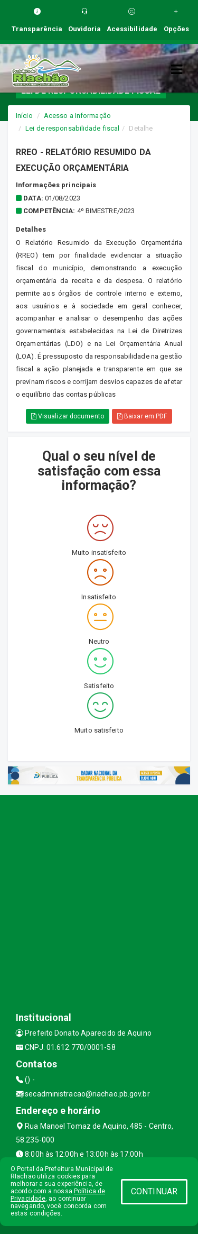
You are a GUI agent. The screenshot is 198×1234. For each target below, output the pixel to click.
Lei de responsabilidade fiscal (72, 128)
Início (24, 116)
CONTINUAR (154, 1191)
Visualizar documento (67, 416)
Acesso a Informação (77, 116)
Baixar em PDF (142, 416)
